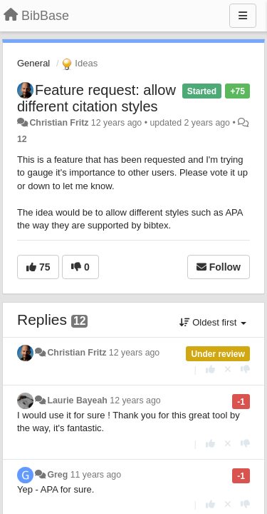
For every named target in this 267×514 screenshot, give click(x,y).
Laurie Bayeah (77, 400)
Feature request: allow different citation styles (96, 98)
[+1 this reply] (210, 369)
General (33, 63)
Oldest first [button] (212, 322)
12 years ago (134, 353)
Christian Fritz (58, 123)
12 (22, 139)
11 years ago (95, 475)
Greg (57, 475)
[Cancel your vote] (227, 369)
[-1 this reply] (245, 369)
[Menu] (242, 16)
